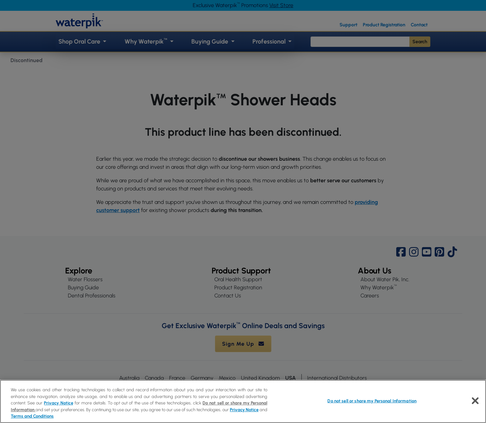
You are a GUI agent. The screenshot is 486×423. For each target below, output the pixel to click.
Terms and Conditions (32, 416)
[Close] (475, 400)
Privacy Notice (58, 402)
